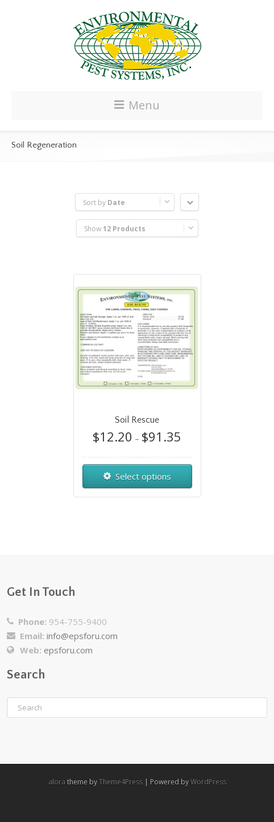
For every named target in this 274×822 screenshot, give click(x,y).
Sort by (104, 202)
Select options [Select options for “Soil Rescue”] (143, 476)
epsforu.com (68, 650)
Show (115, 229)
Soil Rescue (137, 420)
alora (56, 782)
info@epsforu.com (82, 635)
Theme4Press (121, 782)
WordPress (208, 782)
